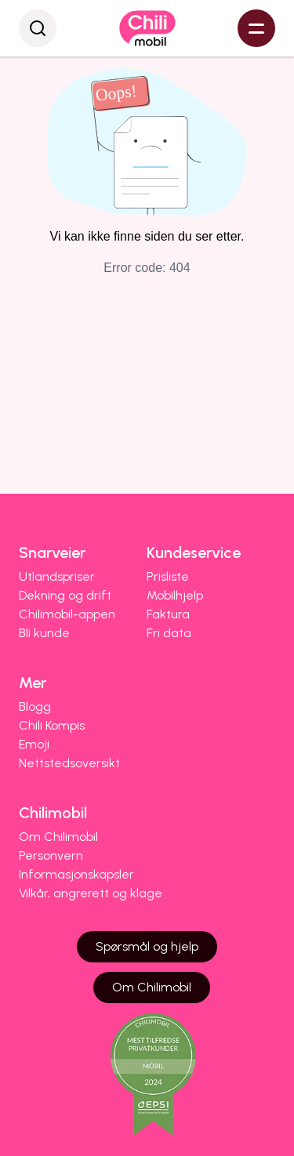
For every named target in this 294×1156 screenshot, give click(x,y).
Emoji (34, 744)
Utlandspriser (57, 576)
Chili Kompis (52, 725)
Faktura (168, 614)
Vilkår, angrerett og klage (90, 893)
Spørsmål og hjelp (147, 946)
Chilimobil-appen (67, 614)
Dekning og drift (65, 595)
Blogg (35, 706)
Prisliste (168, 576)
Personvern (51, 855)
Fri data (169, 632)
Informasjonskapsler (76, 874)
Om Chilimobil (58, 836)
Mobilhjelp (175, 595)
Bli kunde (44, 632)
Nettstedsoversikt (69, 763)
